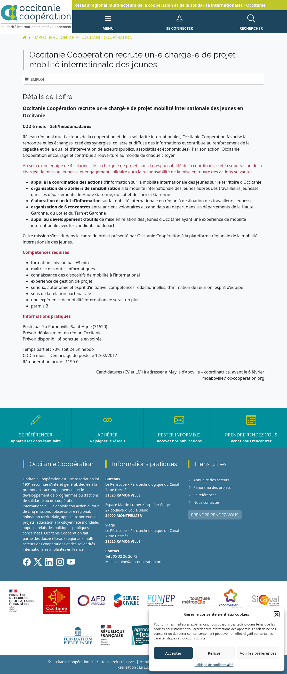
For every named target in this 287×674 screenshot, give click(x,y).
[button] (276, 614)
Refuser (215, 653)
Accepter (173, 653)
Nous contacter (206, 502)
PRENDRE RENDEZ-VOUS (214, 515)
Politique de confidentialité (214, 665)
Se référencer (205, 494)
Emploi (37, 79)
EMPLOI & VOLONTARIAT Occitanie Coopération (82, 37)
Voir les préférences (258, 653)
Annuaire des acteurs (211, 479)
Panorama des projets (212, 487)
